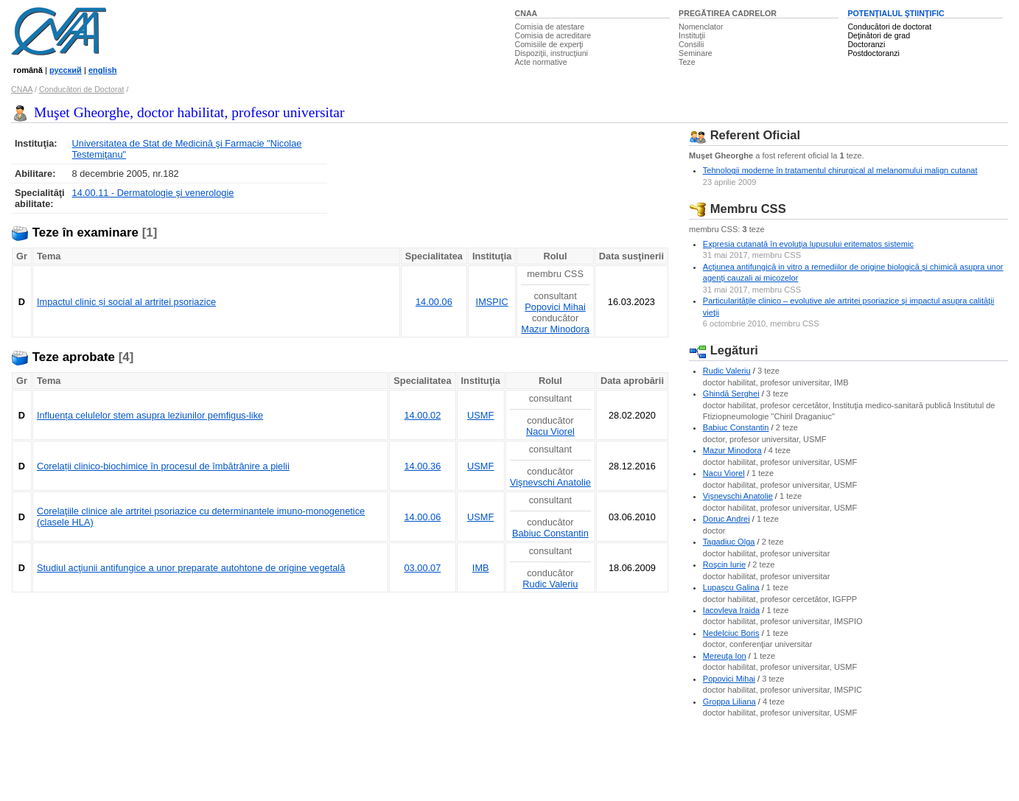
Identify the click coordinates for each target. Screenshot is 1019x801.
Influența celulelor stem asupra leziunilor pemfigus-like (150, 415)
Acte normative (541, 61)
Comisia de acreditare (553, 35)
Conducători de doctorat (889, 26)
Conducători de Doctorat (82, 89)
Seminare (695, 53)
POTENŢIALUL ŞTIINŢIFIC (895, 13)
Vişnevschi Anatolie (550, 482)
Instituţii (692, 35)
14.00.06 (434, 301)
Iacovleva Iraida (731, 610)
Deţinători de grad (878, 35)
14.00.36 (423, 466)
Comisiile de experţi (549, 44)
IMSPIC (492, 301)
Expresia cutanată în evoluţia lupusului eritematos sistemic (808, 243)
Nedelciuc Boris (731, 633)
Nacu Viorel (550, 431)
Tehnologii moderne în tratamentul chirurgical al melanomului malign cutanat (840, 170)
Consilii (691, 44)
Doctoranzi (866, 44)
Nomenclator (701, 26)
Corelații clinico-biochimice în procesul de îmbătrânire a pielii (163, 466)
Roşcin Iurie (724, 564)
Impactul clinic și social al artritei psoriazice (126, 301)
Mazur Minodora (555, 329)
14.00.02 (423, 415)
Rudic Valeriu (550, 584)
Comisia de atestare (550, 26)
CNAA (526, 13)
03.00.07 (423, 567)
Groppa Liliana (729, 701)
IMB (480, 567)
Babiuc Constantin (550, 533)
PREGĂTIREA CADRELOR (728, 13)
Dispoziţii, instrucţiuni (552, 53)
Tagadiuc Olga (729, 541)
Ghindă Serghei (731, 393)
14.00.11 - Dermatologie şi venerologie (153, 192)
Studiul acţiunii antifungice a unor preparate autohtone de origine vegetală (191, 567)
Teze (687, 61)
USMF (480, 415)
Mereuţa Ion (724, 655)
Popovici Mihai (555, 306)
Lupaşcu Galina (731, 587)
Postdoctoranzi (873, 53)
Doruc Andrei (726, 518)
